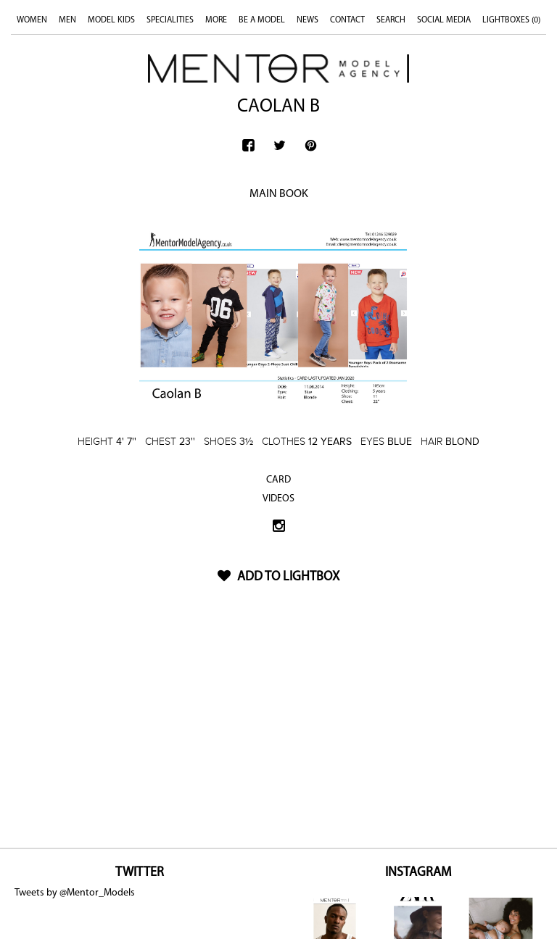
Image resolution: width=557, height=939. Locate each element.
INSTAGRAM (418, 873)
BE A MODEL (262, 20)
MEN (67, 20)
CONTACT (347, 20)
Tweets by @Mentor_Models (75, 893)
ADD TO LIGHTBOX (278, 577)
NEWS (307, 20)
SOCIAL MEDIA (444, 20)
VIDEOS (278, 498)
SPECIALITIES (170, 20)
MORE (216, 20)
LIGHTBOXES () (511, 20)
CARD (278, 480)
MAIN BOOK (278, 194)
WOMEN (32, 20)
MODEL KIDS (111, 20)
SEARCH (390, 20)
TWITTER (139, 873)
